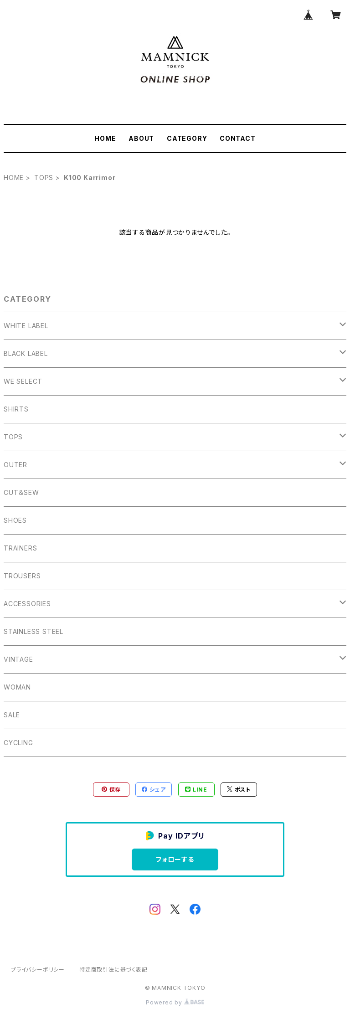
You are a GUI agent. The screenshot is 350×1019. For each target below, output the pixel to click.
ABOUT (141, 138)
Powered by (175, 1002)
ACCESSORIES (27, 603)
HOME (105, 138)
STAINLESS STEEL (33, 631)
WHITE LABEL (26, 325)
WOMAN (17, 687)
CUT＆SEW (21, 492)
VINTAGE (18, 659)
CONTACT (238, 138)
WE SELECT (23, 381)
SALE (12, 715)
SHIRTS (16, 409)
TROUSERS (22, 576)
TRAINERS (20, 548)
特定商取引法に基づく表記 (113, 969)
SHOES (15, 520)
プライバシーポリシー (38, 969)
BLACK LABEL (26, 353)
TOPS (43, 177)
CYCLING (18, 742)
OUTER (15, 464)
